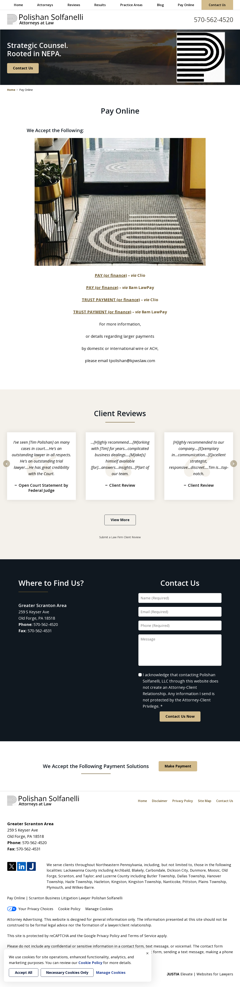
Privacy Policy (182, 801)
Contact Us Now (180, 716)
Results (100, 5)
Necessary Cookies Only (67, 972)
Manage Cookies (99, 908)
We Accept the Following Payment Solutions (96, 766)
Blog (160, 5)
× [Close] (147, 953)
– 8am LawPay (120, 287)
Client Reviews (120, 413)
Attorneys (45, 5)
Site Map (204, 801)
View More (120, 519)
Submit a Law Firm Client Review (120, 537)
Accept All (23, 972)
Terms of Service (142, 935)
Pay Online (186, 5)
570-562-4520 (213, 19)
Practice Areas (131, 5)
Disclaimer (159, 801)
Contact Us (217, 5)
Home (18, 5)
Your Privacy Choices (30, 908)
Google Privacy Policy (102, 935)
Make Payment (178, 766)
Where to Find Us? (51, 583)
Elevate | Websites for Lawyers (200, 974)
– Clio (120, 275)
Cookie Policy (69, 908)
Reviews (74, 5)
